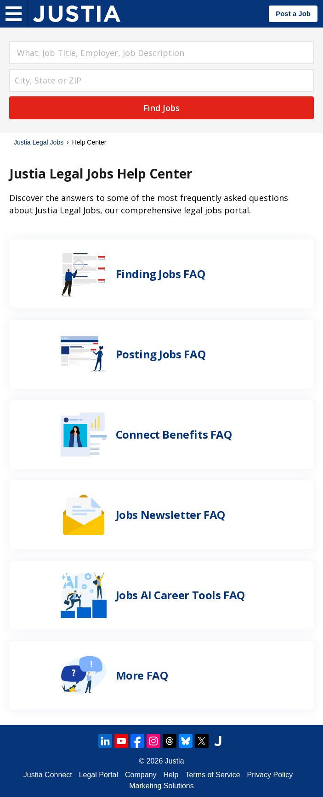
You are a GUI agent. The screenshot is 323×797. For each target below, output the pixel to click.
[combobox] (161, 52)
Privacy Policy (270, 775)
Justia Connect (47, 775)
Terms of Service (212, 775)
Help (171, 775)
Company (140, 775)
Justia (174, 761)
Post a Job (293, 13)
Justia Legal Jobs (38, 142)
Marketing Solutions (161, 786)
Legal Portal (98, 775)
